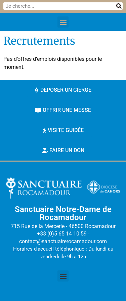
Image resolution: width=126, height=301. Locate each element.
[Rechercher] (119, 6)
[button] (63, 22)
